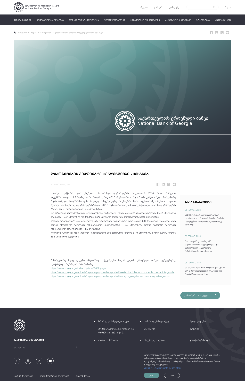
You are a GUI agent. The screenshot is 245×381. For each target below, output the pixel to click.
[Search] (201, 7)
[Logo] (36, 7)
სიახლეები (45, 32)
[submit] (214, 7)
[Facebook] (211, 32)
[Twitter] (222, 32)
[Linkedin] (216, 32)
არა (172, 375)
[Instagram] (39, 361)
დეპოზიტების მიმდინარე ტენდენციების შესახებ (79, 32)
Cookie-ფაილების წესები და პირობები (162, 368)
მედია (34, 32)
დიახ (151, 375)
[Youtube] (50, 361)
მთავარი (20, 32)
